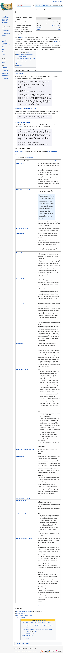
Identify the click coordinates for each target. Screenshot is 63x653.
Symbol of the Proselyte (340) (25, 449)
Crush (59, 29)
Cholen (31, 622)
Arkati (31, 620)
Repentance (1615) (21, 500)
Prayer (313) (20, 278)
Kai (46, 622)
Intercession (20, 343)
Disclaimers (35, 651)
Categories (18, 643)
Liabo (23, 622)
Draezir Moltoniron (19, 151)
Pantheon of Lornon (56, 25)
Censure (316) (20, 291)
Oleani (37, 624)
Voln (27, 627)
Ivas (43, 629)
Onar (32, 633)
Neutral (23, 635)
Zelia (55, 41)
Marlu (50, 629)
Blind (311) (19, 252)
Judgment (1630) (21, 512)
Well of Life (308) (22, 228)
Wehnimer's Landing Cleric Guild (25, 108)
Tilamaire (46, 625)
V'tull (35, 631)
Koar (49, 622)
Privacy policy (17, 651)
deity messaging (29, 157)
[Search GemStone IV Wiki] (56, 5)
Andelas (28, 629)
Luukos (21, 37)
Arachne (31, 636)
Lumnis (33, 624)
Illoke (48, 636)
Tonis (49, 624)
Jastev (43, 622)
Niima (42, 625)
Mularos (27, 631)
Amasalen (28, 633)
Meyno (27, 638)
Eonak (35, 622)
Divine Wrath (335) (22, 369)
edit (44, 620)
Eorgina (32, 629)
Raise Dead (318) (21, 303)
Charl (27, 622)
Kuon (31, 625)
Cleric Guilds (19, 73)
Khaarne (52, 636)
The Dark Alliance (20, 617)
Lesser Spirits (39, 620)
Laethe (35, 625)
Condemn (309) (20, 233)
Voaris (51, 625)
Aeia (27, 636)
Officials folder (20, 613)
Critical (38, 29)
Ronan (21, 126)
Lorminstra (28, 624)
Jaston (27, 625)
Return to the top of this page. (38, 604)
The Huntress (42, 636)
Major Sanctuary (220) (23, 189)
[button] (57, 161)
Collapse (57, 160)
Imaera (39, 622)
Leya (38, 625)
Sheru (32, 631)
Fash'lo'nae (38, 629)
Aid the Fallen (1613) (23, 498)
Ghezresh (36, 636)
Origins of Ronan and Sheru (23, 611)
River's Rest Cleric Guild (23, 122)
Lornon (23, 629)
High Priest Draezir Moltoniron (24, 615)
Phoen (41, 624)
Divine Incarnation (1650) (24, 538)
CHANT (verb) (20, 163)
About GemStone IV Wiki (26, 651)
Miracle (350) (20, 456)
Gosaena (28, 635)
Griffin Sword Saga (52, 151)
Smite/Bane (39, 27)
